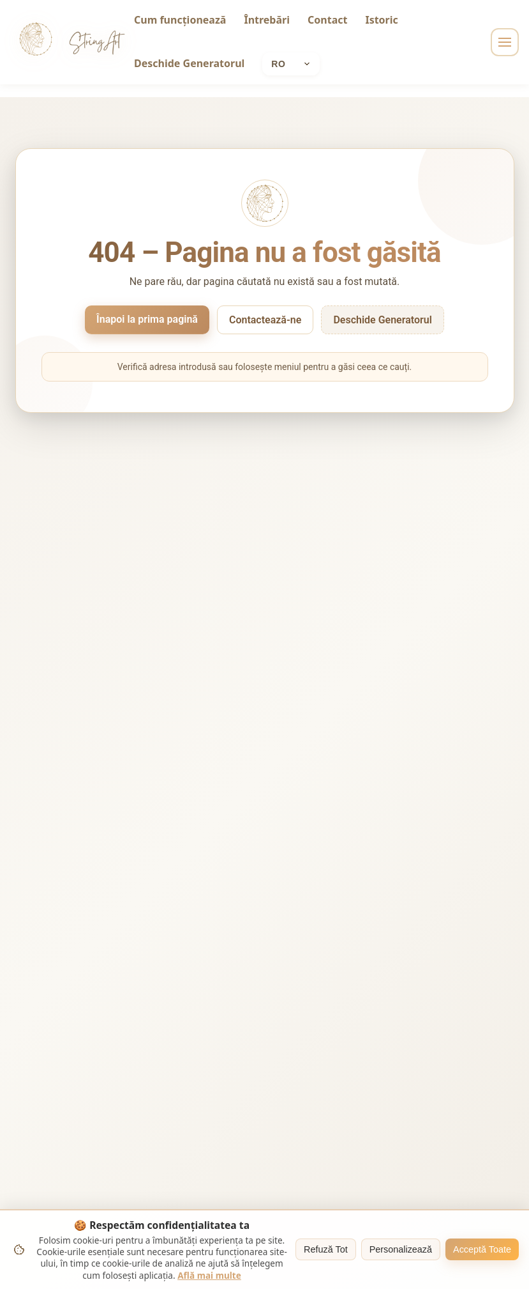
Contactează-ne (265, 320)
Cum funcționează (180, 20)
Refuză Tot (326, 1249)
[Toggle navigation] (505, 42)
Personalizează (400, 1249)
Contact (327, 20)
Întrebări (267, 20)
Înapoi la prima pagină (147, 319)
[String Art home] (35, 42)
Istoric (381, 20)
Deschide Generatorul (189, 63)
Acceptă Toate (482, 1249)
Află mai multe (209, 1275)
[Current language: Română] (291, 63)
